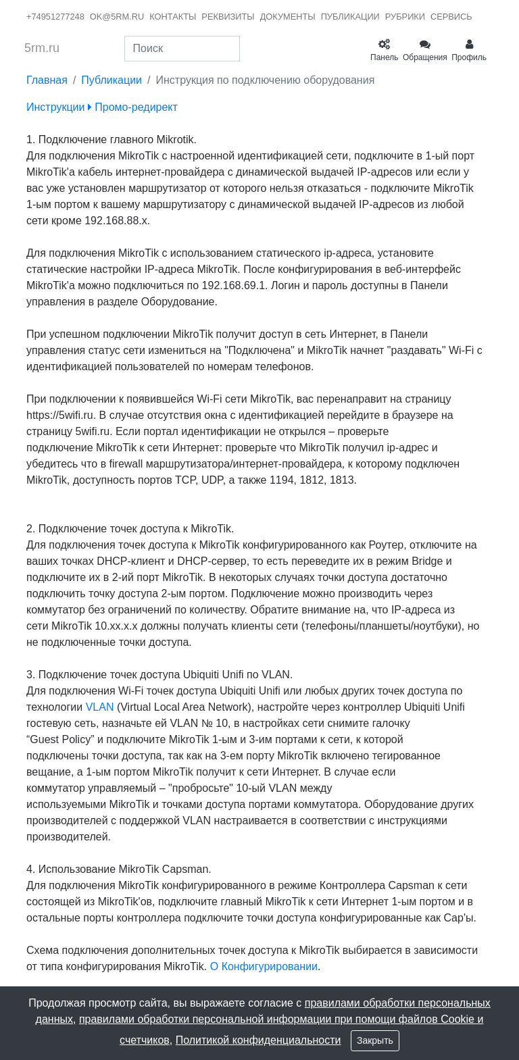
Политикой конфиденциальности (258, 1040)
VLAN (100, 707)
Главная (47, 80)
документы (288, 16)
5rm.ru (41, 48)
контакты (172, 16)
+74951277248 (55, 16)
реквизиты (227, 16)
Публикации (111, 80)
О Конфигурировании (264, 966)
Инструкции (55, 107)
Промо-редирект (133, 107)
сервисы (452, 16)
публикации (350, 16)
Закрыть (375, 1040)
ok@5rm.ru (117, 16)
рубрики (405, 16)
